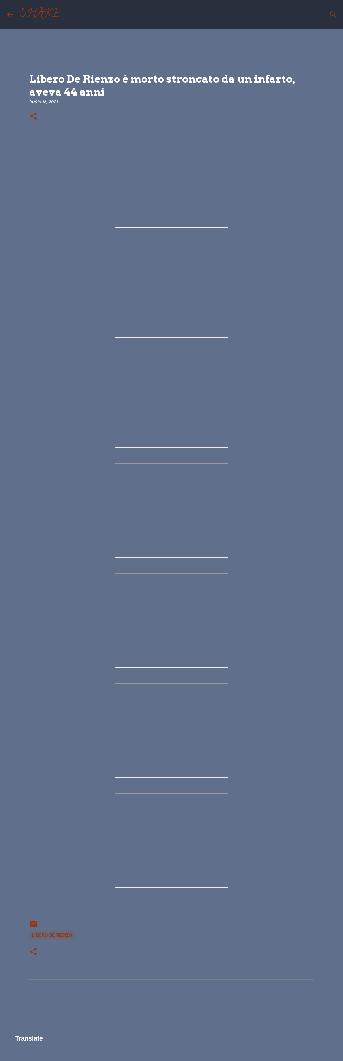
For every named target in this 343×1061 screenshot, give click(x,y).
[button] (33, 116)
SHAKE (40, 14)
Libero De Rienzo (52, 935)
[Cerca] (69, 14)
